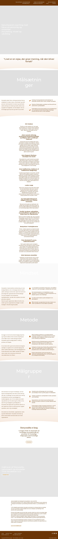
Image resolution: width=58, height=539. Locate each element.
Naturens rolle (32, 3)
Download (28, 442)
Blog (50, 3)
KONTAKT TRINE (9, 531)
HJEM (2, 531)
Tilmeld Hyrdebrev (18, 531)
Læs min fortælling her (16, 523)
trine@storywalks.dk (5, 537)
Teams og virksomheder (41, 2)
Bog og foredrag (53, 2)
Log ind (55, 3)
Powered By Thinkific (53, 536)
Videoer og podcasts (42, 3)
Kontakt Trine (6, 473)
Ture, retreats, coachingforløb (27, 2)
